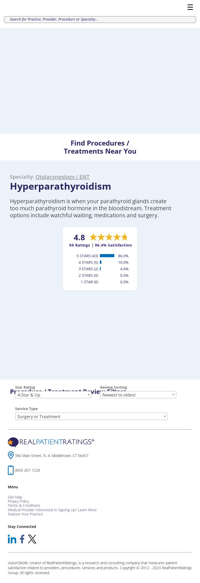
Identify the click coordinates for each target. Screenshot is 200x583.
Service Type (26, 408)
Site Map (15, 497)
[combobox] (53, 394)
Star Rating (25, 387)
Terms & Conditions (24, 505)
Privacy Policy (18, 501)
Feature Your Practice (25, 514)
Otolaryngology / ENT (62, 176)
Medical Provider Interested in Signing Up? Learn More (52, 509)
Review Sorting (113, 387)
